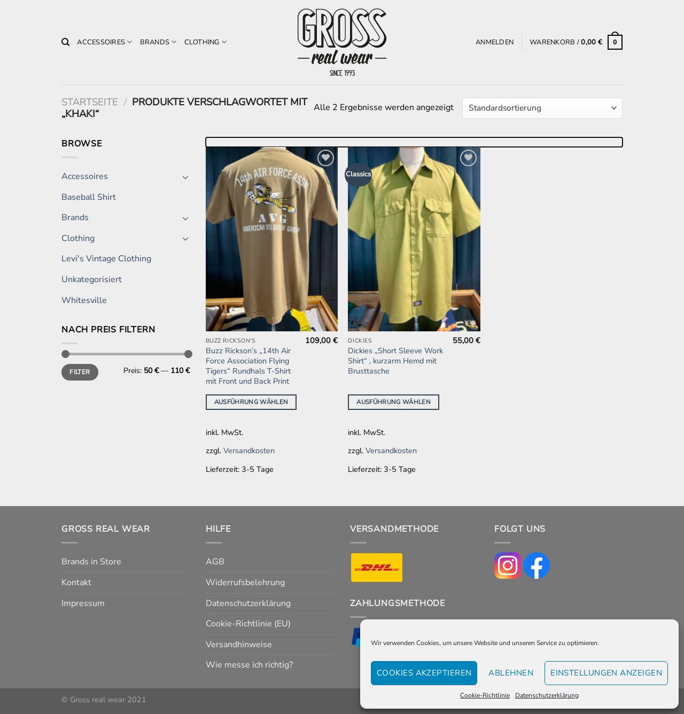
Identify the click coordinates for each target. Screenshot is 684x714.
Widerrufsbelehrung (245, 582)
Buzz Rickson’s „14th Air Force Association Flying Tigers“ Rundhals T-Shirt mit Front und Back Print (248, 366)
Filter (79, 372)
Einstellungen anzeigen (606, 673)
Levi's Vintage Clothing (106, 259)
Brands (158, 42)
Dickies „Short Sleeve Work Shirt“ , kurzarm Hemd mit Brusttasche (395, 361)
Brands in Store (91, 562)
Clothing (205, 42)
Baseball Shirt (88, 197)
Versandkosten (249, 450)
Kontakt (76, 582)
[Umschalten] (185, 176)
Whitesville (84, 300)
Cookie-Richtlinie (485, 695)
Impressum (83, 603)
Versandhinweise (239, 644)
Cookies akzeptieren (424, 673)
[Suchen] (65, 42)
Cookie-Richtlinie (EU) (248, 624)
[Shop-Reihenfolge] (542, 108)
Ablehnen (510, 673)
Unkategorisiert (91, 279)
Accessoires (104, 42)
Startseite (89, 101)
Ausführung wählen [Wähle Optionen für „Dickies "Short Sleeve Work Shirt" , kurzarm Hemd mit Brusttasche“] (393, 402)
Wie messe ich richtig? (249, 665)
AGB (215, 562)
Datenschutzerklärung (547, 695)
